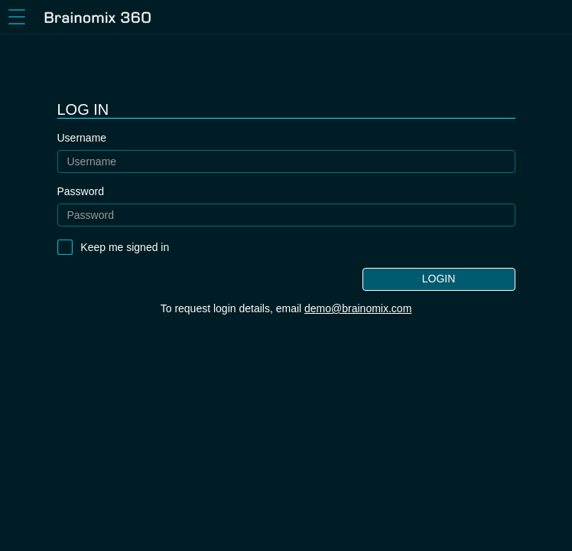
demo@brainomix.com (357, 308)
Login (439, 278)
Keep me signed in (124, 247)
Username (82, 138)
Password (80, 191)
